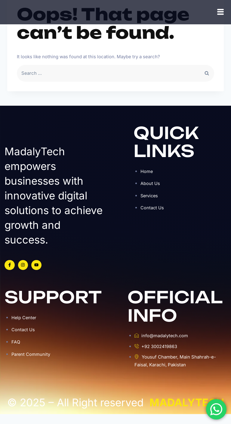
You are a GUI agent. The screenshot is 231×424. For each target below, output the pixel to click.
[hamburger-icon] (220, 17)
